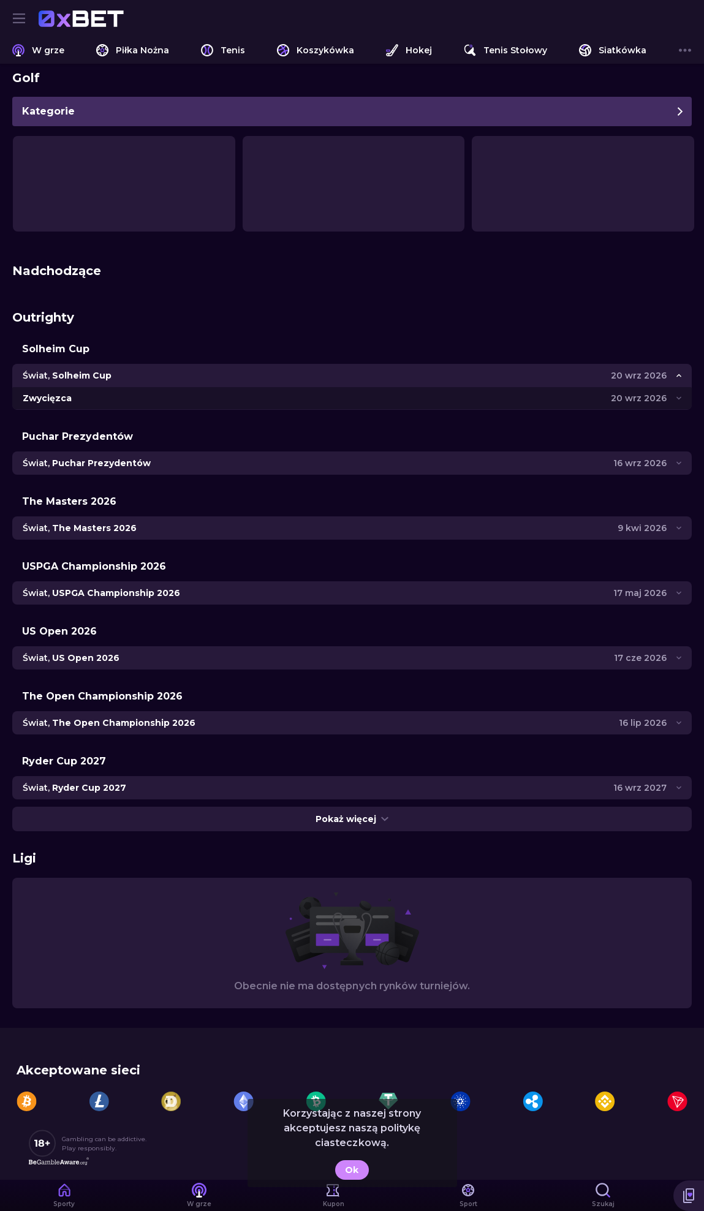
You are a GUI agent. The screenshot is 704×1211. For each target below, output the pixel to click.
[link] (81, 18)
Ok (351, 1169)
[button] (688, 1195)
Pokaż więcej (352, 818)
